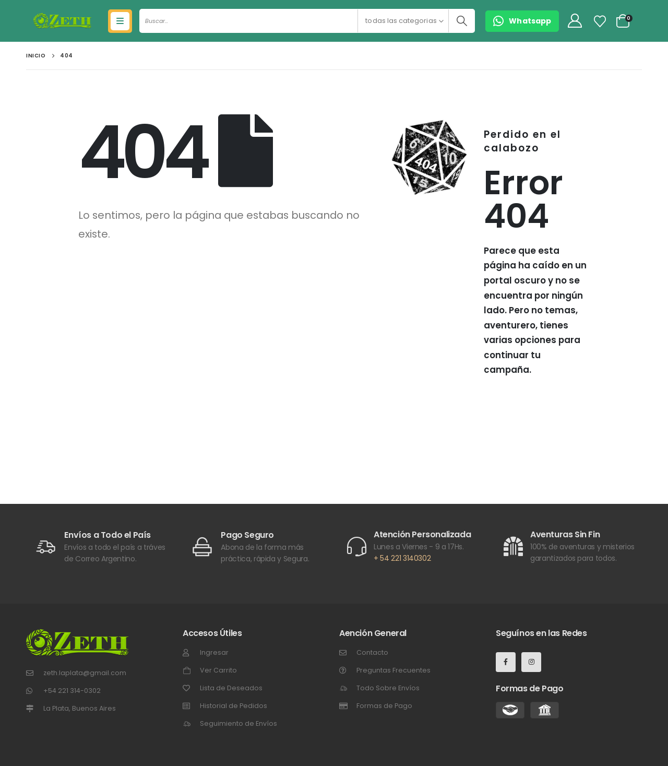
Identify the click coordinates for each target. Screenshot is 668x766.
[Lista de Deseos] (600, 21)
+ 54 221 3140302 (402, 558)
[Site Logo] (62, 21)
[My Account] (574, 21)
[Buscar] (461, 20)
